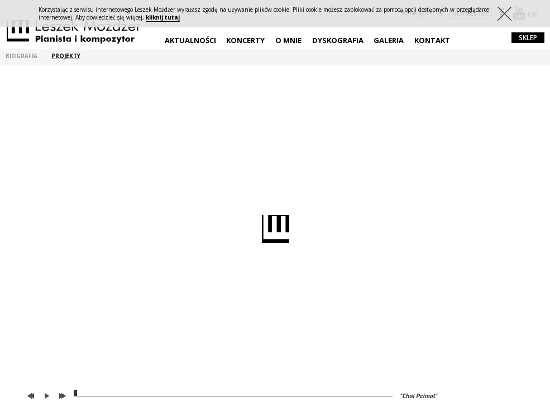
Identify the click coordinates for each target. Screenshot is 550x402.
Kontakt (432, 40)
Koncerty (245, 40)
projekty (65, 56)
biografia (21, 56)
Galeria (389, 40)
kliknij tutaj (163, 17)
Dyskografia (338, 40)
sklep (528, 37)
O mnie (288, 40)
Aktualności (190, 40)
